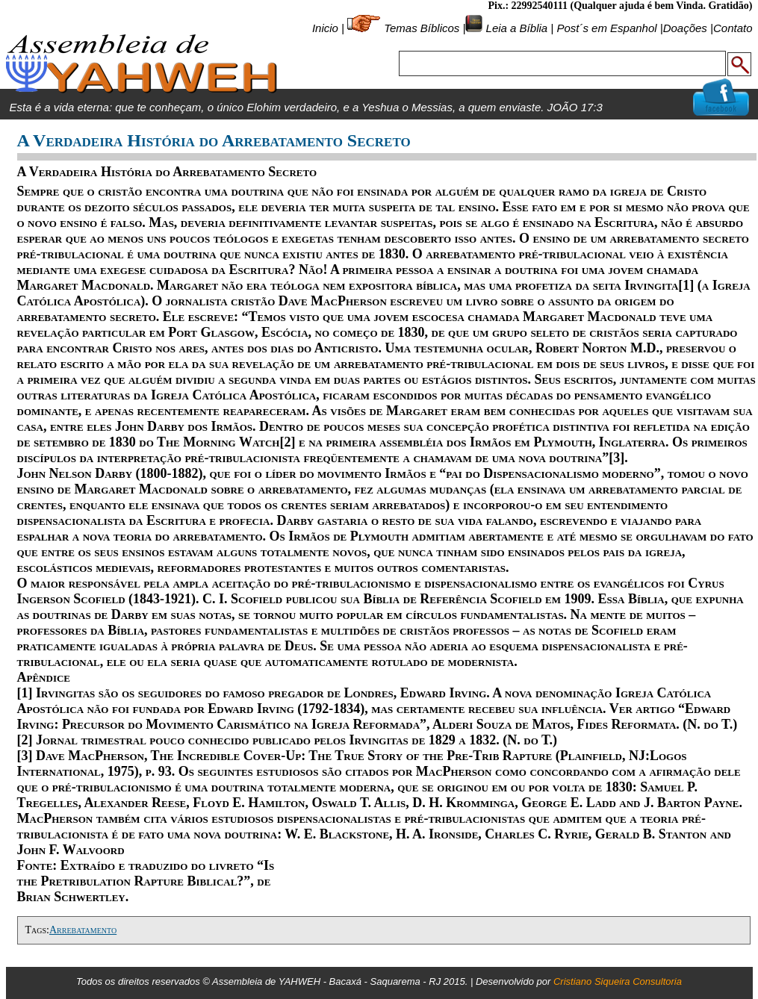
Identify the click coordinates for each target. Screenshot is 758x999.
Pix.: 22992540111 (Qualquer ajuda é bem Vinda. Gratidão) (620, 5)
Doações (685, 28)
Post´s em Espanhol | (609, 28)
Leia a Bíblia (514, 28)
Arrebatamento (83, 930)
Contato (733, 28)
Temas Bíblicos (421, 28)
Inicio (325, 28)
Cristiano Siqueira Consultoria (617, 981)
